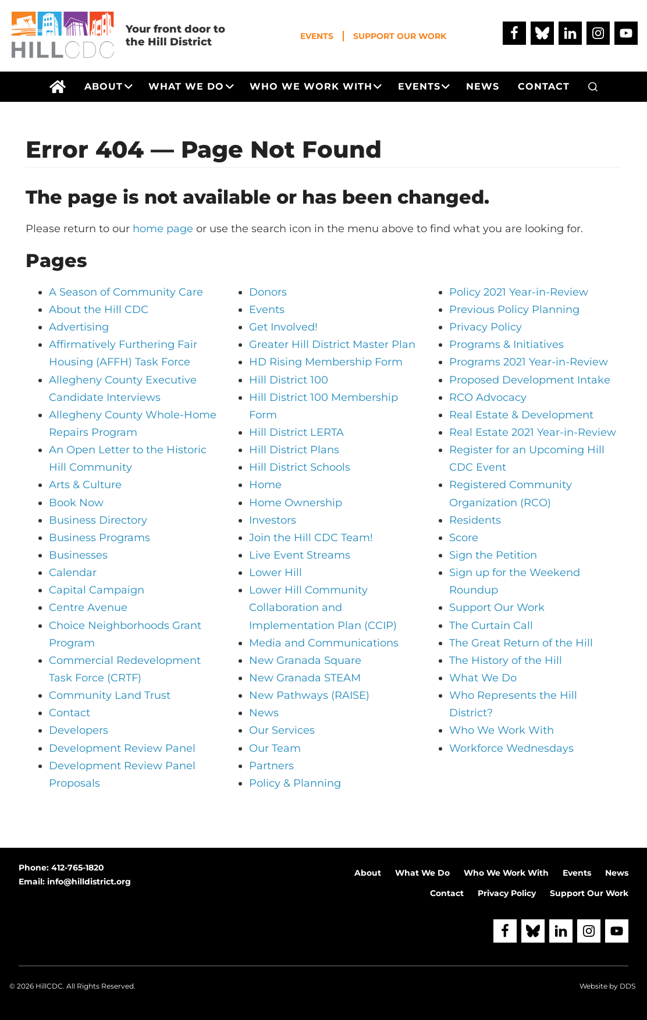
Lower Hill (275, 572)
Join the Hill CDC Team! (311, 537)
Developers (78, 730)
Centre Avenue (88, 607)
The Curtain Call (491, 625)
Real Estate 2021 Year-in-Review (532, 432)
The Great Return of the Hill (521, 643)
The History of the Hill (505, 660)
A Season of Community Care (126, 292)
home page (163, 228)
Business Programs (99, 537)
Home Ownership (295, 502)
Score (463, 537)
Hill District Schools (299, 467)
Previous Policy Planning (514, 309)
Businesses (78, 555)
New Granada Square (305, 660)
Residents (475, 520)
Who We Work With (501, 730)
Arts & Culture (85, 484)
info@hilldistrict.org (89, 881)
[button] (593, 87)
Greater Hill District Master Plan (332, 344)
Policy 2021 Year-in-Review (518, 292)
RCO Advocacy (488, 397)
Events (316, 36)
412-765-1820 (77, 867)
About (367, 873)
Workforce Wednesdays (511, 748)
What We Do (483, 677)
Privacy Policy (485, 327)
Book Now (76, 502)
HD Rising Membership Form (326, 362)
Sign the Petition (493, 555)
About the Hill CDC (98, 309)
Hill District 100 (288, 380)
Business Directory (98, 520)
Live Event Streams (299, 555)
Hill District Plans (294, 449)
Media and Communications (324, 643)
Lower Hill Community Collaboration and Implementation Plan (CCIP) (323, 607)
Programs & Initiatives (506, 344)
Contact (69, 712)
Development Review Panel (122, 748)
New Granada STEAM (305, 677)
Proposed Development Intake (529, 380)
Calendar (73, 572)
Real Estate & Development (521, 414)
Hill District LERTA (296, 432)
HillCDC (49, 986)
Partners (271, 765)
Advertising (79, 327)
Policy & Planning (295, 783)
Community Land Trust (109, 695)
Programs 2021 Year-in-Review (528, 362)
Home (265, 484)
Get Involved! (283, 327)
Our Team (275, 748)
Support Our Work (399, 36)
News (264, 712)
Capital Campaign (96, 590)
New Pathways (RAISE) (309, 695)
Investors (272, 520)
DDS (627, 986)
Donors (268, 292)
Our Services (282, 730)
